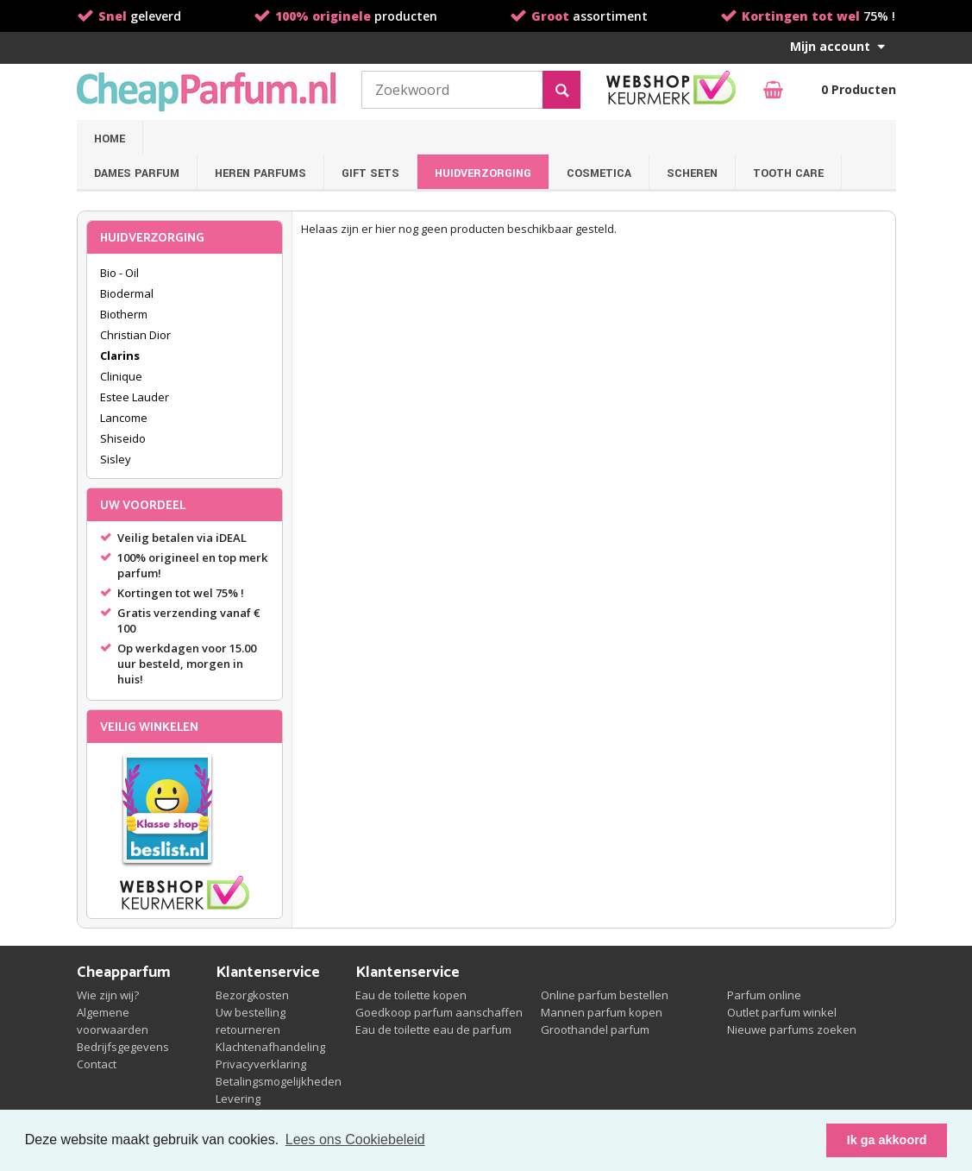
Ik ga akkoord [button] (887, 1140)
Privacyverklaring (261, 1064)
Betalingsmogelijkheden (279, 1081)
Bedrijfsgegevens (123, 1047)
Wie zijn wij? (108, 995)
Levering (238, 1098)
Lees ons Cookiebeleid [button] (355, 1139)
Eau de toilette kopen (411, 995)
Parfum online (764, 995)
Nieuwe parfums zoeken (791, 1029)
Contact (96, 1064)
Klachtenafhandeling (270, 1047)
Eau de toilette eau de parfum (433, 1029)
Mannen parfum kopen (601, 1012)
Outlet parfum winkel (782, 1012)
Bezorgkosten (252, 995)
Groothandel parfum (595, 1029)
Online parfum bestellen (604, 995)
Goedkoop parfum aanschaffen (439, 1012)
